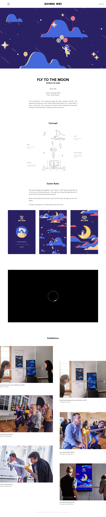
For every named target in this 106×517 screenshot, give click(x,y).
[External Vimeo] (53, 296)
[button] (8, 4)
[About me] (101, 4)
